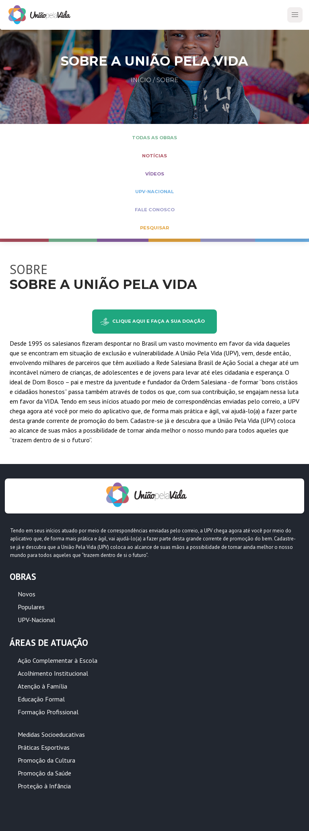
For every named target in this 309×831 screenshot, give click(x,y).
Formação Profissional (48, 712)
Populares (31, 607)
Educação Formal (41, 699)
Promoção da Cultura (46, 760)
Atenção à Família (42, 686)
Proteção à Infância (44, 786)
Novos (26, 594)
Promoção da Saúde (44, 773)
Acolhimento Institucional (53, 673)
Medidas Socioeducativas (51, 734)
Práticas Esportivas (44, 747)
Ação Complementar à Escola (57, 660)
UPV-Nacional (36, 620)
